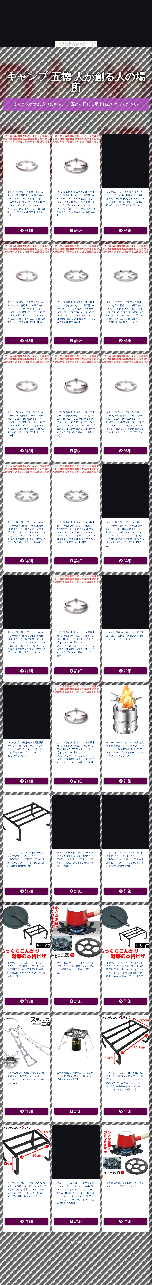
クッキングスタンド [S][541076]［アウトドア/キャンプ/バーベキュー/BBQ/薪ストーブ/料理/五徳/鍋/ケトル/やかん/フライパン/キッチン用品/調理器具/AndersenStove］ (125, 859)
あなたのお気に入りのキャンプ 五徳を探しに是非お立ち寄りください (76, 104)
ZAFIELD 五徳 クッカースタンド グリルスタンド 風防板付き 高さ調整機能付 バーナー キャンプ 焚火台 (125, 635)
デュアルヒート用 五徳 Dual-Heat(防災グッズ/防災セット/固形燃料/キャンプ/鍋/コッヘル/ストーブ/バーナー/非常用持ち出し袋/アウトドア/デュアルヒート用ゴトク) (75, 859)
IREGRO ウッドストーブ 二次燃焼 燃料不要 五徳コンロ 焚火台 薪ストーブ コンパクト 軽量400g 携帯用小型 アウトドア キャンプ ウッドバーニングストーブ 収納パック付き (125, 749)
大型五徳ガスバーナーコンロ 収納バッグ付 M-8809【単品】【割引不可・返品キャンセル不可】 (75, 1076)
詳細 (26, 230)
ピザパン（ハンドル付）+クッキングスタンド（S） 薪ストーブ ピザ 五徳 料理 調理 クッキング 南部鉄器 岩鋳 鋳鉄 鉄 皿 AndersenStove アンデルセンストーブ (26, 969)
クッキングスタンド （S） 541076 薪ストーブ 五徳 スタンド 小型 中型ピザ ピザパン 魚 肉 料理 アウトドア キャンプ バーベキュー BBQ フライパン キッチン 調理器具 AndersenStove (26, 1189)
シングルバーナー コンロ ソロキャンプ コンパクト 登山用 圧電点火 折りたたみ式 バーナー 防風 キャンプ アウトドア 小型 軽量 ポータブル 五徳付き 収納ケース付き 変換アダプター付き (125, 198)
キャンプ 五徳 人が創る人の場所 (76, 82)
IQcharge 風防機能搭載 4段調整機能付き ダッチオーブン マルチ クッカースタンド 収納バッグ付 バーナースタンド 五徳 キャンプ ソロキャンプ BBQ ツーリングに (26, 749)
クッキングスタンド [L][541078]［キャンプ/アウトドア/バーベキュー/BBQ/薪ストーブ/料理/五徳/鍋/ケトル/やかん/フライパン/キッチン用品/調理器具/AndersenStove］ (26, 859)
